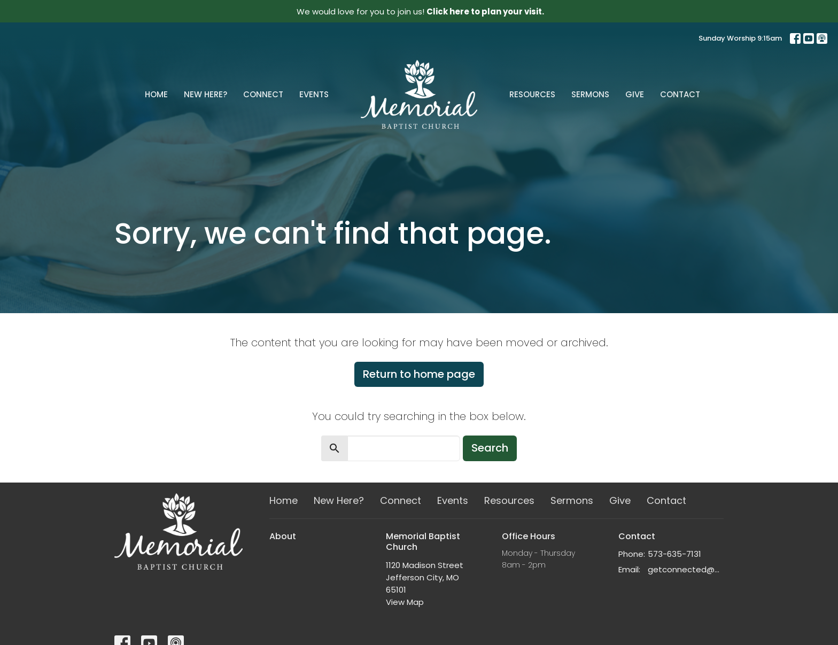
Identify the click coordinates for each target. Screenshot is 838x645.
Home (156, 94)
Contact (680, 94)
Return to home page (419, 374)
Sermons (590, 94)
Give (634, 94)
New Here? (205, 94)
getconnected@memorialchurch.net (686, 569)
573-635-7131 (674, 553)
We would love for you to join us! (420, 11)
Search (489, 447)
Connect (263, 94)
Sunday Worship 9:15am (740, 38)
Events (314, 94)
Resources (532, 94)
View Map (405, 602)
